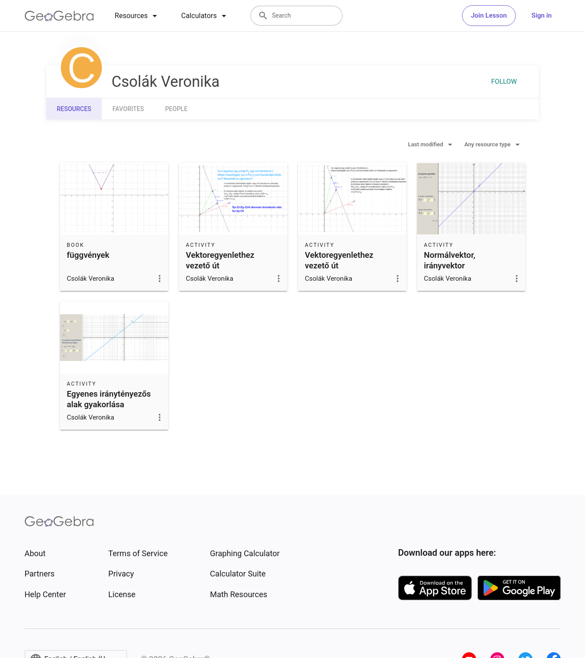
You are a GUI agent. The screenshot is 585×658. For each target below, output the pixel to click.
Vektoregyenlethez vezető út (220, 260)
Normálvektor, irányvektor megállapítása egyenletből (450, 271)
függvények (88, 255)
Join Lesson (489, 15)
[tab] (137, 16)
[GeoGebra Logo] (59, 16)
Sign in (542, 15)
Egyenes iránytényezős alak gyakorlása (109, 399)
